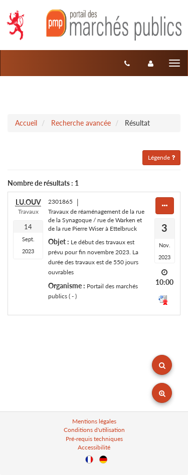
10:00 (164, 282)
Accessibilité (94, 447)
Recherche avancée (81, 123)
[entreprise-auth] (150, 63)
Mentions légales (94, 421)
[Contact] (127, 63)
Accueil (26, 123)
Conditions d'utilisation (94, 429)
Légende (161, 157)
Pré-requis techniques (94, 438)
